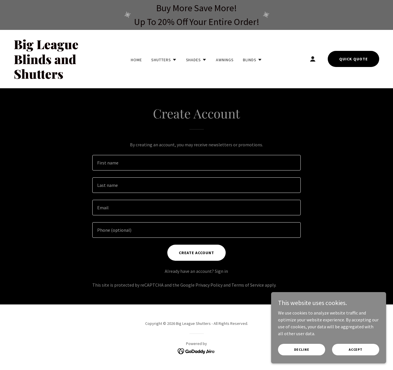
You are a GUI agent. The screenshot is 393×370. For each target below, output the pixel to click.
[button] (164, 59)
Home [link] (136, 59)
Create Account (196, 252)
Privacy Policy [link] (209, 285)
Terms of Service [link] (247, 285)
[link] (62, 77)
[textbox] (196, 162)
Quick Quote (353, 59)
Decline (301, 349)
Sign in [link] (221, 271)
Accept (356, 349)
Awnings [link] (225, 59)
